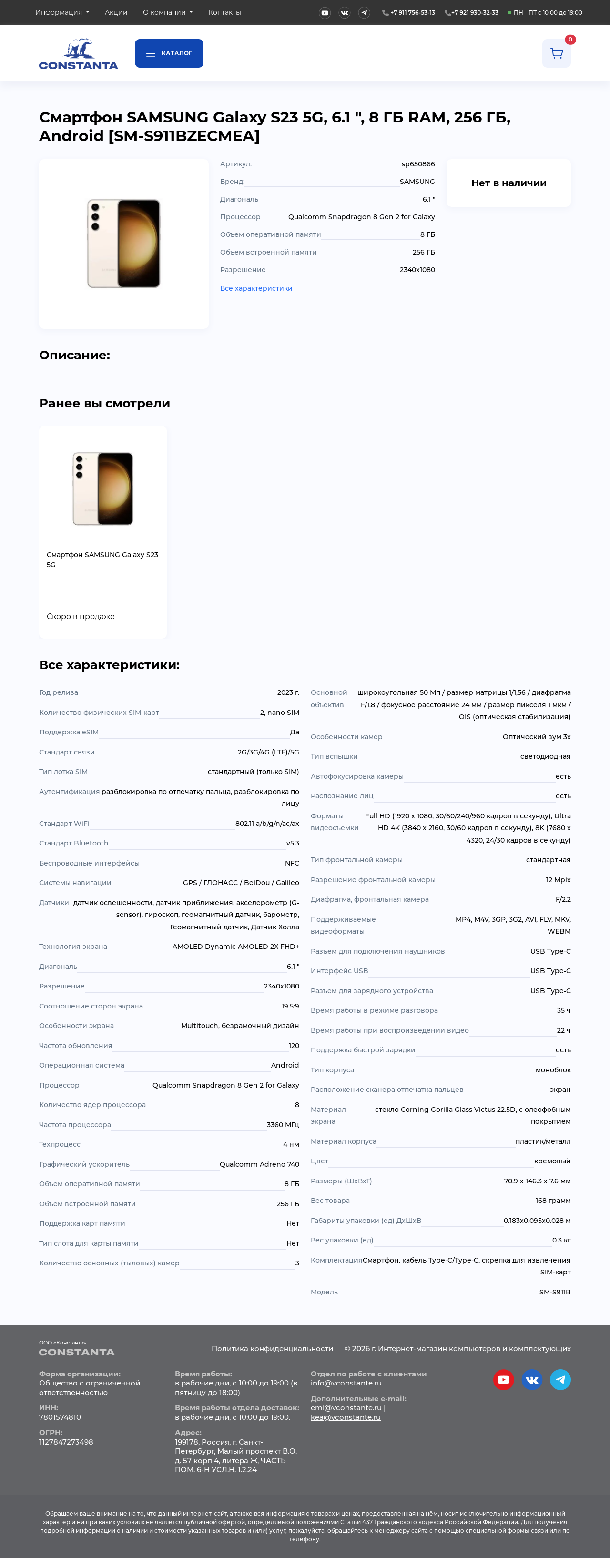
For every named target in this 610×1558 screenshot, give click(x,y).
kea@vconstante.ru (346, 1417)
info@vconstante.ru (346, 1382)
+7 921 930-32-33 (474, 12)
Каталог (169, 52)
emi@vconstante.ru (346, 1407)
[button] (62, 12)
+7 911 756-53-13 (412, 12)
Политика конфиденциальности (272, 1348)
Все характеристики (256, 288)
